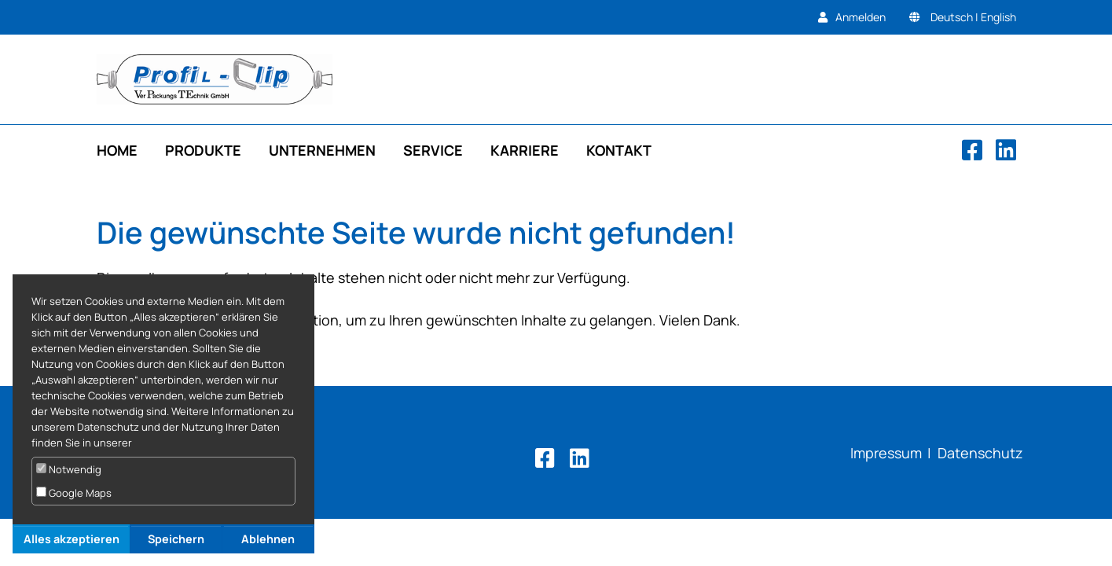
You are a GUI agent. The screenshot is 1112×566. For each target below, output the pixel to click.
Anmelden (860, 16)
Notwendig (68, 469)
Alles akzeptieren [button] (71, 538)
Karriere (524, 150)
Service (433, 150)
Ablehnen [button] (268, 538)
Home (117, 150)
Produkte (203, 150)
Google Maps (74, 493)
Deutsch (951, 16)
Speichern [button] (176, 538)
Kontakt (618, 150)
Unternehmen (322, 150)
